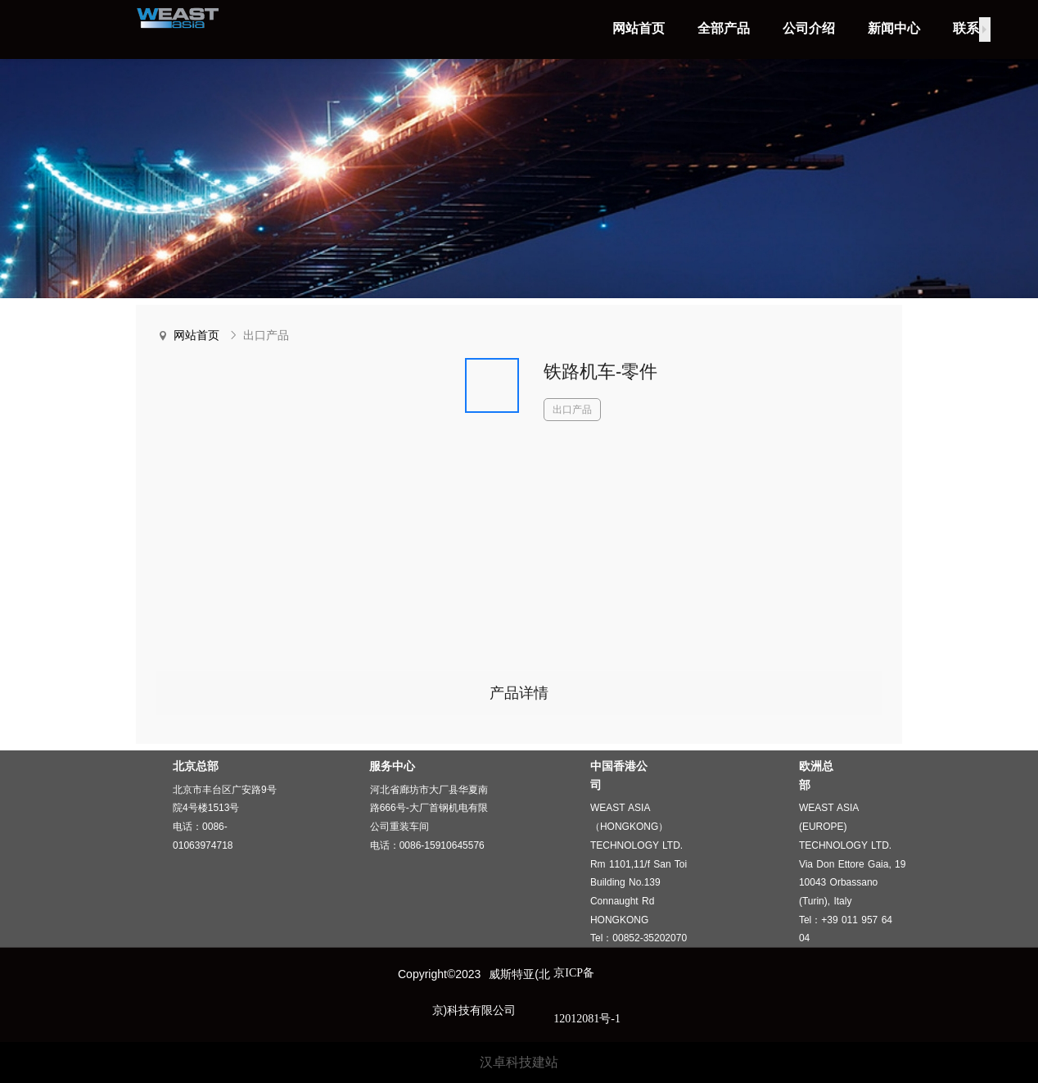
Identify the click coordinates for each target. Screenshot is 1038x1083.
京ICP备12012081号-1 (587, 996)
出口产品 (266, 335)
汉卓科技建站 (519, 1062)
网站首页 (638, 28)
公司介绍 (809, 28)
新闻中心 (894, 28)
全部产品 (723, 28)
